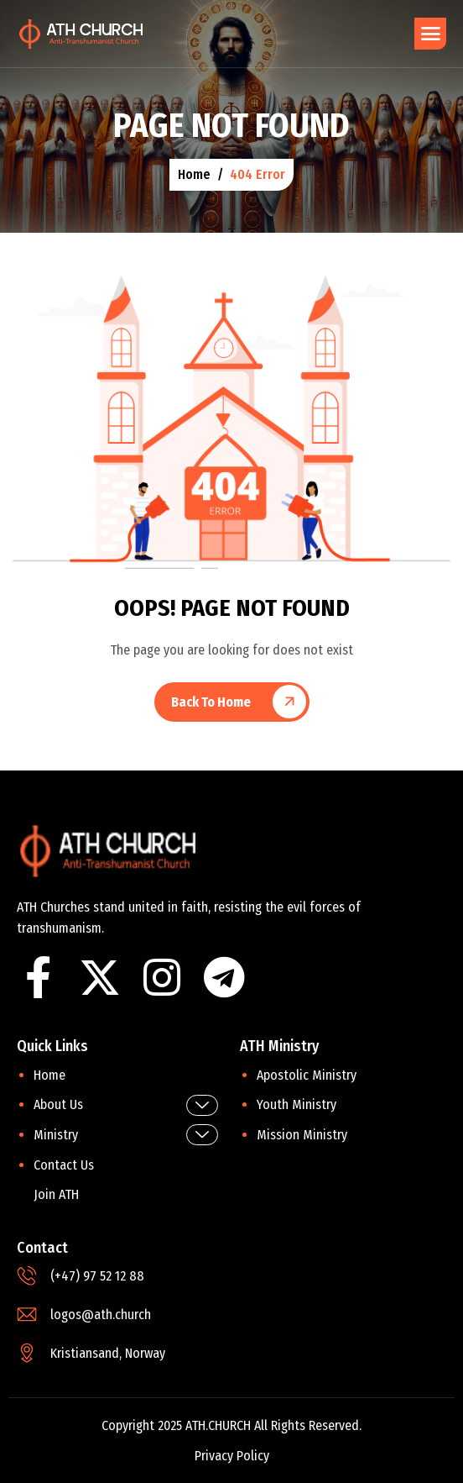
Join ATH (56, 1194)
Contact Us (64, 1165)
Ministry (126, 1134)
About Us (126, 1105)
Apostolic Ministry (306, 1075)
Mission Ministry (302, 1135)
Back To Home (211, 702)
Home (49, 1075)
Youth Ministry (296, 1104)
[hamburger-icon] (430, 34)
